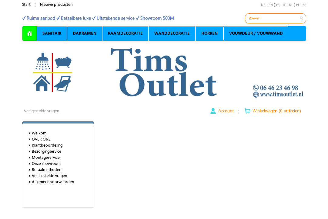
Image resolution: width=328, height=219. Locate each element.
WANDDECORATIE (172, 33)
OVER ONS (41, 139)
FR (277, 5)
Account (226, 111)
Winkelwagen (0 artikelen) (277, 111)
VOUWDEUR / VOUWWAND (256, 33)
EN (271, 5)
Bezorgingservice (46, 152)
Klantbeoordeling (47, 146)
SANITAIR (51, 33)
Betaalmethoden (46, 170)
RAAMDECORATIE (125, 33)
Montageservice (46, 158)
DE (263, 5)
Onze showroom (46, 164)
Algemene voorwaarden (53, 182)
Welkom (39, 133)
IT (284, 5)
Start (26, 5)
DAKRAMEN (84, 33)
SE (304, 5)
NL (291, 5)
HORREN (209, 33)
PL (298, 5)
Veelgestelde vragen (41, 111)
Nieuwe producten (56, 5)
